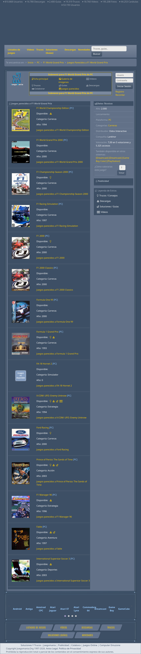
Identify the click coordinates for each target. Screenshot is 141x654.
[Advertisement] (70, 26)
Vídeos (30, 49)
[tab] (65, 616)
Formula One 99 (44, 299)
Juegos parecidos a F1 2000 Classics (54, 289)
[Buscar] (109, 48)
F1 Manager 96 (44, 494)
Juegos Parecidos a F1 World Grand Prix (87, 62)
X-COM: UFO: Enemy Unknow (51, 395)
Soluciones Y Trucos (31, 645)
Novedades (84, 49)
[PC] (72, 108)
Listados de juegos (14, 51)
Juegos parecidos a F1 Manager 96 (54, 516)
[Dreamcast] (102, 157)
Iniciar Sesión (124, 86)
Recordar (120, 94)
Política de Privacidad (70, 648)
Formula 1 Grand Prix (47, 331)
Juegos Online (90, 645)
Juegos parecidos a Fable (49, 548)
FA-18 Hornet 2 (44, 363)
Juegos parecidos (70, 88)
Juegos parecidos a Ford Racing (52, 449)
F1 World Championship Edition (52, 108)
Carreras (112, 125)
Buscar (96, 53)
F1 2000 (40, 235)
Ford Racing (42, 427)
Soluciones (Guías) (51, 51)
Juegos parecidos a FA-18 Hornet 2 (54, 385)
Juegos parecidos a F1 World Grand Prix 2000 (59, 161)
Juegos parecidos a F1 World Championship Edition (62, 130)
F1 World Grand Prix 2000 (49, 140)
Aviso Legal (52, 648)
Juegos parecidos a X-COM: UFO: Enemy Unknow (61, 417)
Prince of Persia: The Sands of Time (54, 459)
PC (38, 62)
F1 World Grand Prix (53, 62)
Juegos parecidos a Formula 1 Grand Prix (57, 353)
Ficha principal (40, 78)
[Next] (132, 605)
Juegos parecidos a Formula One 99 (54, 321)
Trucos (40, 49)
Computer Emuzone (110, 645)
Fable (39, 526)
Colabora (76, 645)
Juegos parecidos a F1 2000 (50, 257)
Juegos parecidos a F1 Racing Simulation (57, 225)
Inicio (30, 62)
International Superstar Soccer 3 (53, 558)
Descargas (70, 49)
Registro (120, 91)
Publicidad (63, 645)
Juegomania (49, 645)
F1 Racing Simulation (47, 203)
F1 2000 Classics (44, 267)
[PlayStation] (113, 161)
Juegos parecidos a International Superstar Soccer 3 (63, 580)
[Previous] (9, 605)
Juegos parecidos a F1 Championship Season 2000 (62, 193)
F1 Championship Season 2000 (52, 171)
